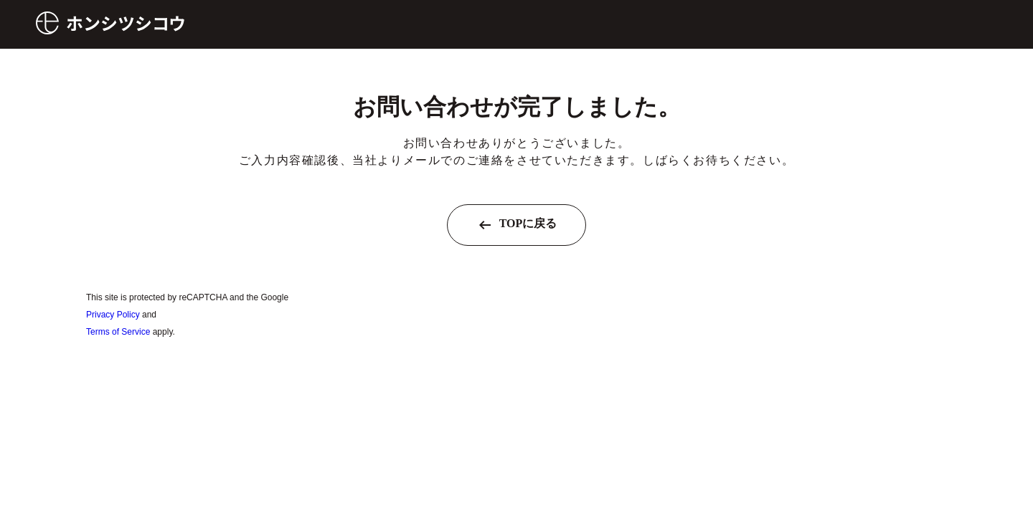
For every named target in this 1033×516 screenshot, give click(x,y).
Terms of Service (118, 332)
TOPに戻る (516, 225)
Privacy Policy (113, 315)
